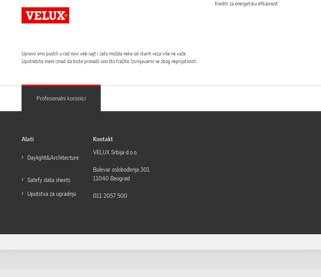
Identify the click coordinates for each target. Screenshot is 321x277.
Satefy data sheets (48, 180)
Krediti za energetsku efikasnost (246, 4)
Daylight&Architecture (53, 157)
